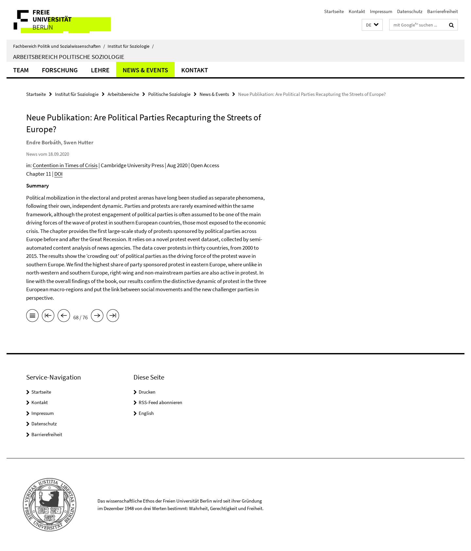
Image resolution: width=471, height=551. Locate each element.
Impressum (381, 11)
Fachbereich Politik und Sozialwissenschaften (59, 46)
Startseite (334, 11)
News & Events (145, 70)
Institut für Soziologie (131, 46)
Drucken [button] (147, 392)
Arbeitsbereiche (123, 94)
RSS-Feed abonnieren (160, 402)
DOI (58, 173)
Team (21, 70)
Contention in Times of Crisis (65, 165)
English (146, 413)
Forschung (60, 70)
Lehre (100, 70)
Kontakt (357, 11)
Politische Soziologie (169, 94)
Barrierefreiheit (442, 11)
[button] (372, 25)
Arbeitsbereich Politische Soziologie (68, 57)
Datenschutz (409, 11)
